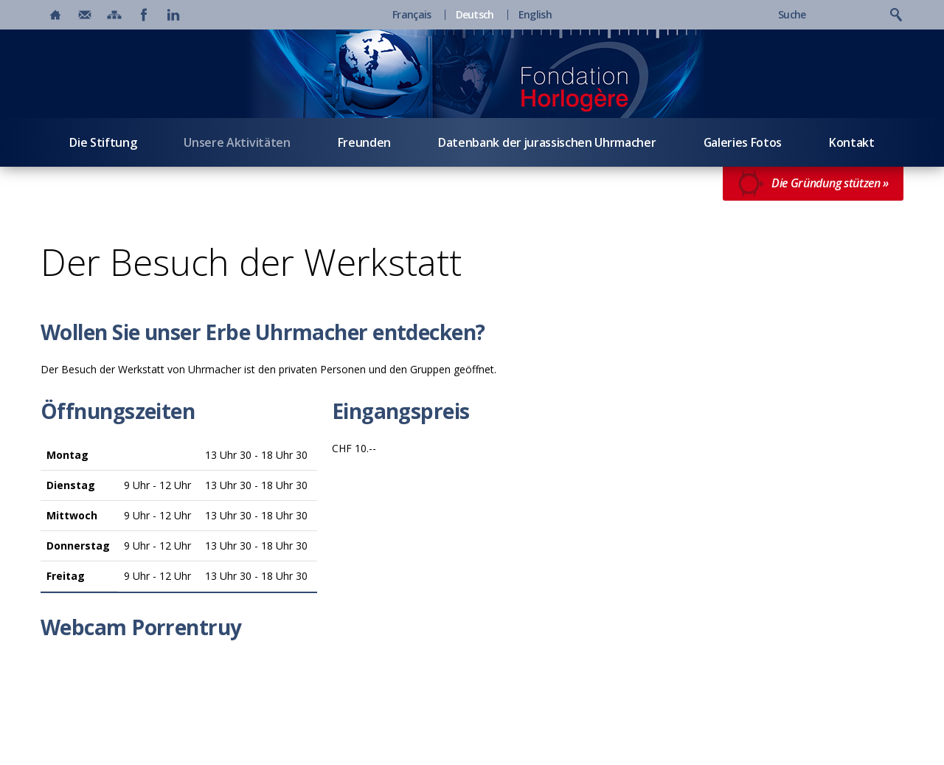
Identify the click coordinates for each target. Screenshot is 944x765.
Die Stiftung (102, 142)
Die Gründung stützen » (813, 183)
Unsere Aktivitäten (237, 142)
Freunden (364, 142)
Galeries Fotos (743, 142)
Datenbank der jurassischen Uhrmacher (547, 142)
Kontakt (852, 142)
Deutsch (475, 15)
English (535, 15)
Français (411, 15)
